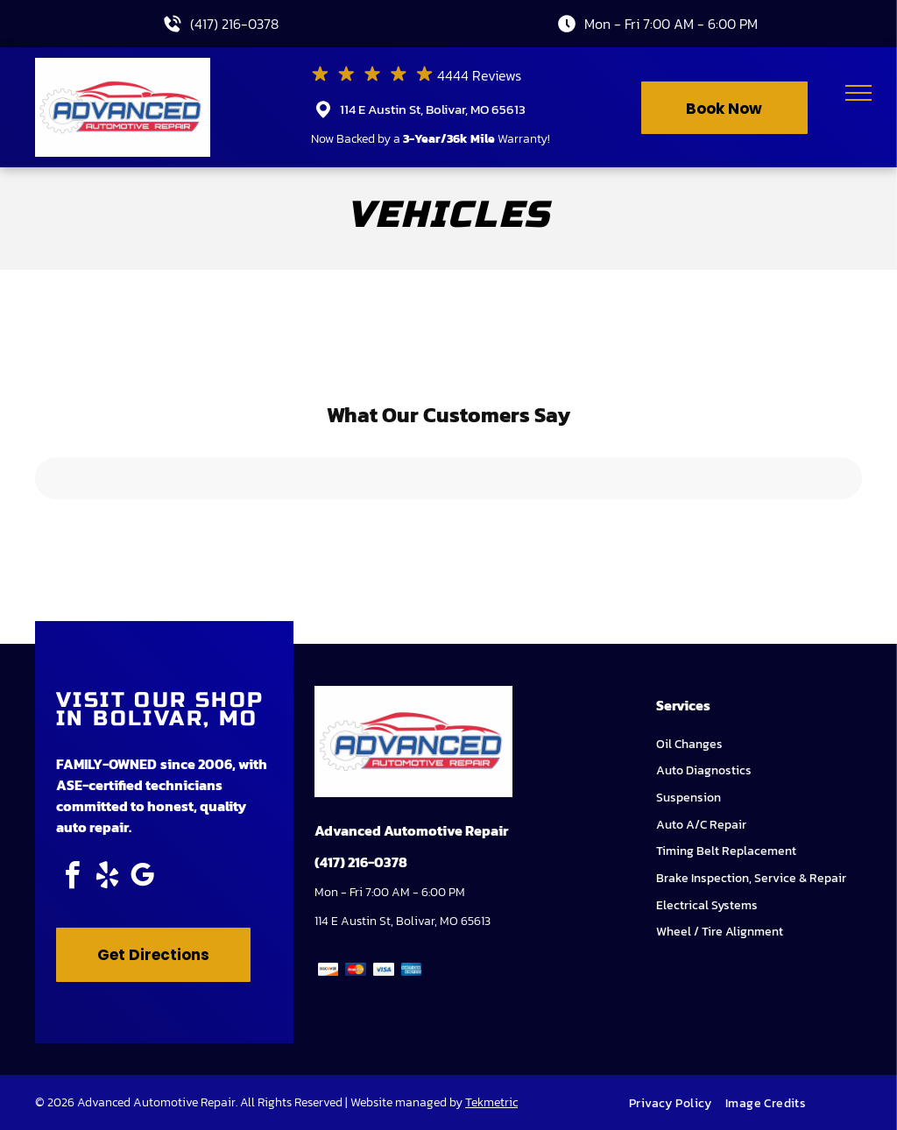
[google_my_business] (142, 878)
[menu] (858, 93)
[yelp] (107, 878)
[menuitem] (677, 1103)
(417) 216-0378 (234, 23)
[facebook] (72, 878)
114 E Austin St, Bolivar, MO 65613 (433, 109)
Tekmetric (491, 1102)
